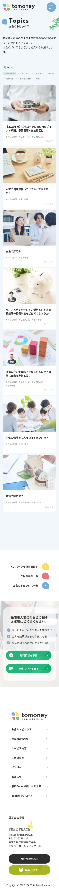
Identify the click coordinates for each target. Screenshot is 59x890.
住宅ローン (24, 136)
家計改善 (23, 200)
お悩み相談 (11, 136)
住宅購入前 (37, 136)
